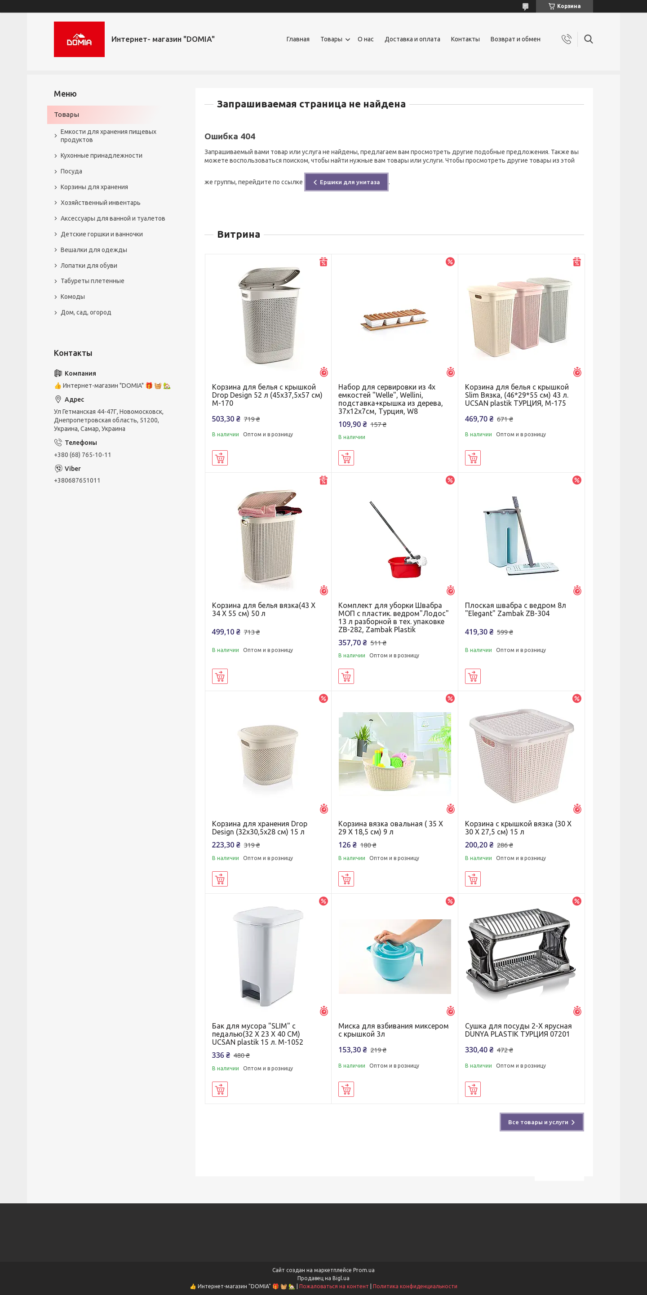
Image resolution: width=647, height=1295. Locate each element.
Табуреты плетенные (92, 280)
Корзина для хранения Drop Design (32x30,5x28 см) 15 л (259, 828)
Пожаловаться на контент (334, 1286)
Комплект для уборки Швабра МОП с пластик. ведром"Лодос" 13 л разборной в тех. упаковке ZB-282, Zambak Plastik (393, 617)
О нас (366, 39)
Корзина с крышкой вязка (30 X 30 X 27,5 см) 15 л (518, 828)
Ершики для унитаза (350, 182)
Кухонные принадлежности (101, 155)
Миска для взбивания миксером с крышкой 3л (393, 1030)
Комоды (73, 296)
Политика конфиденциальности (415, 1286)
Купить (220, 458)
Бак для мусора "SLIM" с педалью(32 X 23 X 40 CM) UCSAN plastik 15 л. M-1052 (257, 1034)
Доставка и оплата (412, 39)
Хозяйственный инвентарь (101, 202)
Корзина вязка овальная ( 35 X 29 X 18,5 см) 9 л (390, 828)
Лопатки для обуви (89, 265)
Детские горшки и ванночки (102, 234)
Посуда (71, 171)
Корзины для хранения (94, 187)
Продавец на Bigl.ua (323, 1278)
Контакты (465, 39)
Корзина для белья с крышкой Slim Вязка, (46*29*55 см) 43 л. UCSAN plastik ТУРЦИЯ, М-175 (517, 395)
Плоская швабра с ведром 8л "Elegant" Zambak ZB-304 (515, 609)
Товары (331, 39)
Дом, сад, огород (86, 312)
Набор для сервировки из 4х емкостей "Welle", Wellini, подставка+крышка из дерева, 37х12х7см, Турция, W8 (390, 399)
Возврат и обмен (516, 39)
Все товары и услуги (538, 1122)
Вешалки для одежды (94, 249)
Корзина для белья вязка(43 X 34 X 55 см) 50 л (263, 609)
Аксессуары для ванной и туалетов (113, 218)
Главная (298, 39)
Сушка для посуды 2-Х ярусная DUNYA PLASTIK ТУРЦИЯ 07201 (518, 1030)
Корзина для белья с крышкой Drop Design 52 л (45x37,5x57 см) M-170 (267, 395)
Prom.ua (364, 1270)
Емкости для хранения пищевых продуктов (108, 136)
